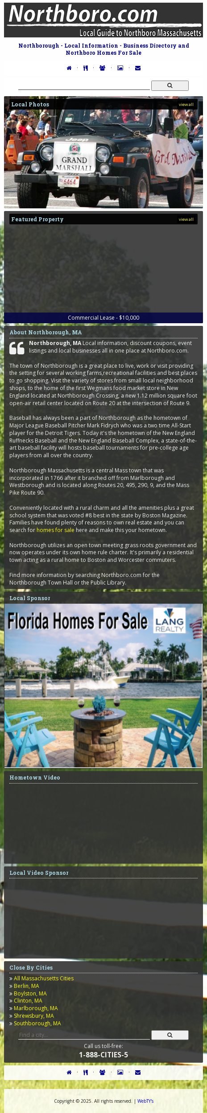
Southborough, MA (37, 1023)
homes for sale (56, 530)
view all (186, 104)
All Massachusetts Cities (44, 978)
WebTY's (145, 1101)
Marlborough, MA (36, 1008)
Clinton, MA (28, 1000)
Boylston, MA (30, 993)
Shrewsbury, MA (34, 1016)
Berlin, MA (26, 986)
